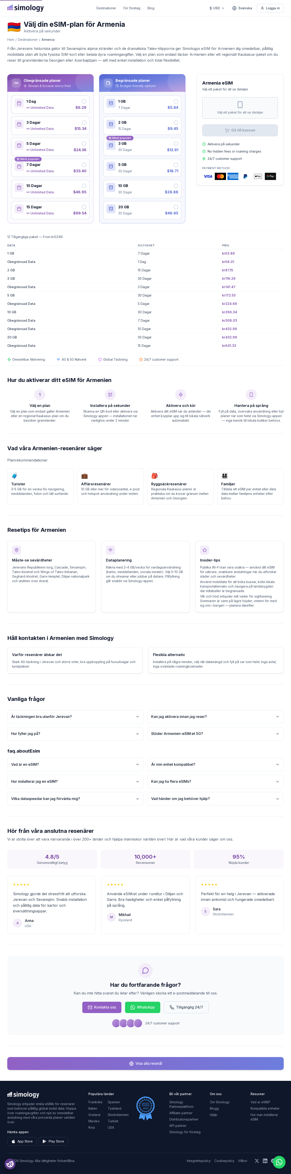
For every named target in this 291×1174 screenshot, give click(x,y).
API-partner (177, 1126)
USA (111, 1127)
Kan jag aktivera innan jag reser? (215, 716)
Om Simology (220, 1102)
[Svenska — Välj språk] (242, 8)
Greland (94, 1115)
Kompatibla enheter (265, 1108)
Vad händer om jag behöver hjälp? (215, 798)
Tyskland (114, 1108)
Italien (92, 1108)
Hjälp (213, 1115)
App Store (22, 1141)
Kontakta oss (102, 1007)
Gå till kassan (240, 130)
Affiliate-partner (181, 1113)
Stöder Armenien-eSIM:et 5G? (215, 733)
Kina (91, 1127)
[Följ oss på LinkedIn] (265, 1161)
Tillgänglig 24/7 (186, 1007)
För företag (131, 8)
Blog (151, 8)
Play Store (53, 1141)
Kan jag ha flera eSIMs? (215, 781)
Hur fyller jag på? (75, 733)
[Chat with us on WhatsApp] (279, 1162)
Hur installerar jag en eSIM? (75, 781)
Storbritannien (118, 1115)
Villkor (242, 1161)
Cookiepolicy (224, 1161)
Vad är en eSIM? (75, 764)
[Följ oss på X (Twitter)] (257, 1161)
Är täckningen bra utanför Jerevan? (75, 716)
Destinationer (106, 8)
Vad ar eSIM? (260, 1102)
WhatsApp (142, 1007)
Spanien (114, 1102)
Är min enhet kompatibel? (215, 764)
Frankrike (95, 1102)
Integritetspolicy (199, 1161)
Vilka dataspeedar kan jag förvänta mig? (75, 798)
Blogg (214, 1108)
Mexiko (94, 1121)
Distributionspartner (183, 1119)
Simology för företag (185, 1132)
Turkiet (113, 1121)
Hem (10, 39)
